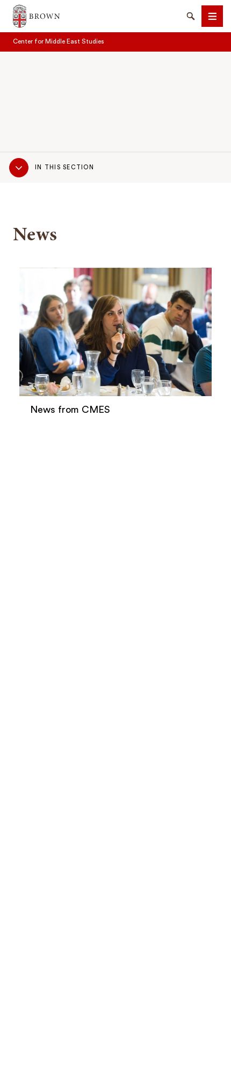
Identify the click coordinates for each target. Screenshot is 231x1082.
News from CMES (70, 409)
